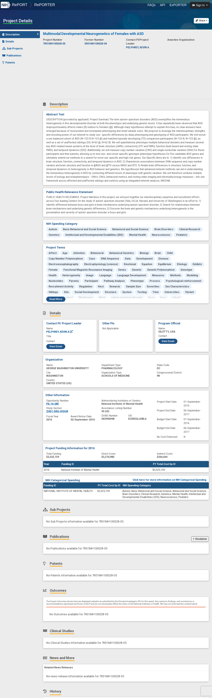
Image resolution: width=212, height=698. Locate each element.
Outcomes (10, 69)
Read (55, 299)
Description (20, 34)
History (8, 90)
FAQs (152, 5)
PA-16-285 (52, 403)
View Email (55, 346)
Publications (11, 55)
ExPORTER (178, 5)
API (162, 5)
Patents (8, 62)
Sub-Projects (12, 48)
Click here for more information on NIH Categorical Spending (169, 479)
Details (8, 41)
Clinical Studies (13, 76)
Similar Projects (14, 97)
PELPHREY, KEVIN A (59, 331)
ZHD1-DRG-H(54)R (57, 411)
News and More (13, 83)
